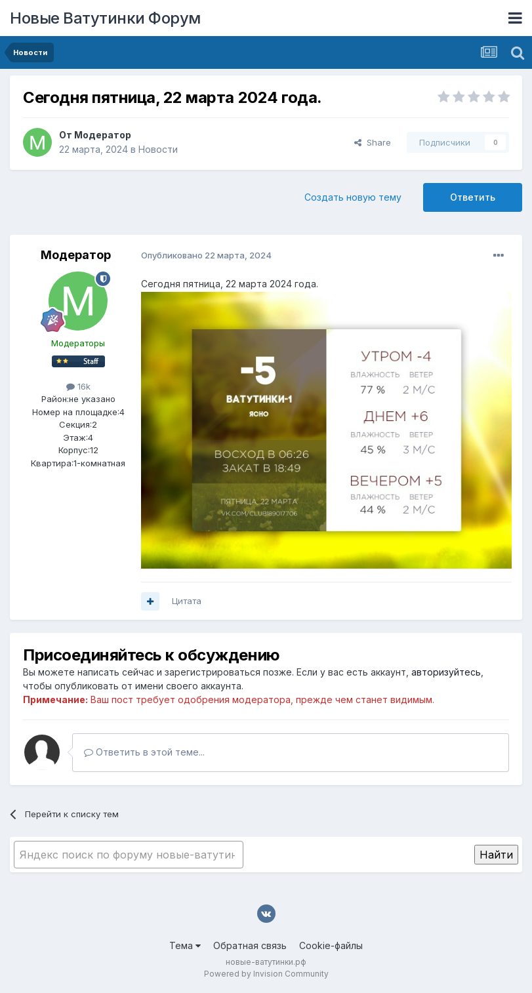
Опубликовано (206, 255)
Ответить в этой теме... (144, 752)
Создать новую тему (352, 197)
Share (372, 142)
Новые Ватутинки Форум (105, 18)
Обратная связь (250, 945)
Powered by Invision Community (266, 974)
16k (78, 386)
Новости (158, 149)
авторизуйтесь (446, 672)
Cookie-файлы (331, 945)
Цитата (186, 601)
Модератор (102, 134)
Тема (185, 945)
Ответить (472, 197)
